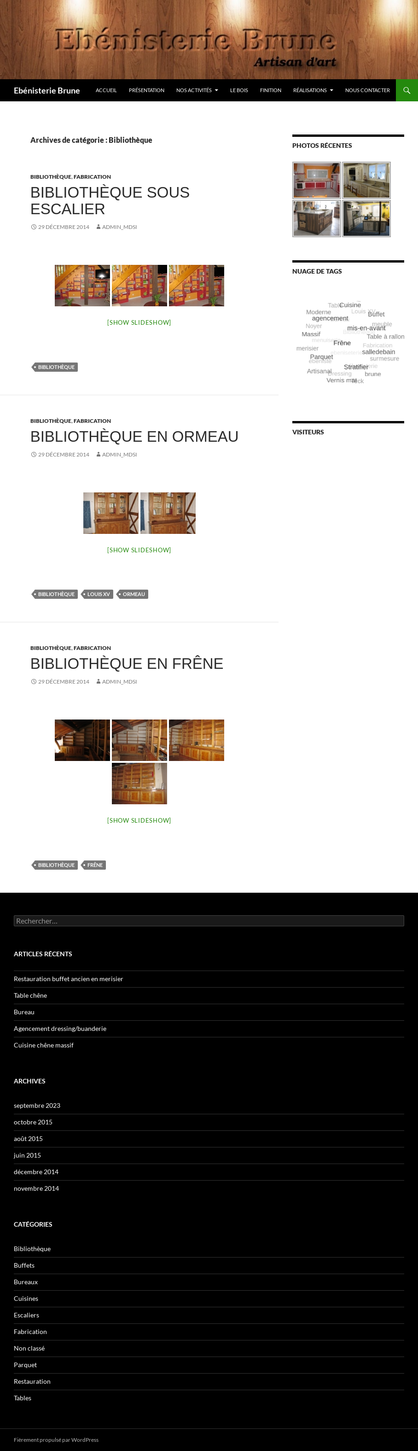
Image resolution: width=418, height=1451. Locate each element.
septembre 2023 (37, 1105)
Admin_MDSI (119, 226)
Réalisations (310, 90)
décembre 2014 (36, 1172)
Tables (22, 1398)
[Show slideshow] (139, 322)
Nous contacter (367, 90)
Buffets (24, 1265)
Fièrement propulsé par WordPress (56, 1439)
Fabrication (92, 176)
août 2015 (28, 1138)
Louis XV (98, 594)
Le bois (239, 90)
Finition (270, 90)
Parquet (25, 1365)
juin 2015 (27, 1155)
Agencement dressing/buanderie (60, 1028)
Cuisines (26, 1298)
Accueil (106, 90)
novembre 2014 (36, 1188)
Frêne (95, 865)
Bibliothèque (50, 176)
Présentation (146, 90)
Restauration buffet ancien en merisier (68, 979)
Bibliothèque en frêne (127, 663)
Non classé (29, 1348)
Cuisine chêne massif (44, 1045)
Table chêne (30, 995)
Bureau (24, 1012)
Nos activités (194, 90)
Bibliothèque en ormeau (134, 436)
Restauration (32, 1381)
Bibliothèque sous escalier (110, 200)
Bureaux (26, 1282)
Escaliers (26, 1315)
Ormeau (134, 594)
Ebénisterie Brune (47, 90)
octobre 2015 (33, 1122)
